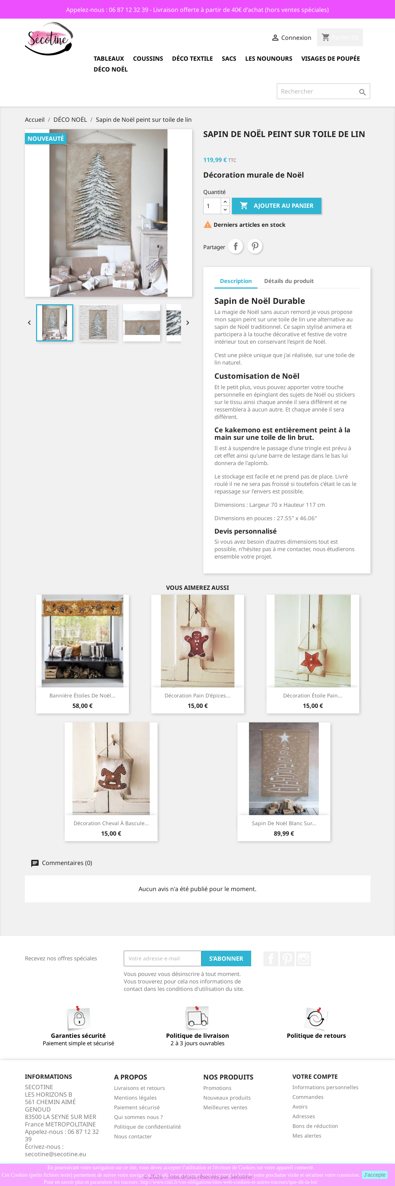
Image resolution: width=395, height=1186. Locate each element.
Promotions (217, 1087)
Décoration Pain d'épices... (197, 695)
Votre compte (315, 1076)
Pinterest (254, 246)
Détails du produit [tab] (289, 280)
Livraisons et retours (139, 1087)
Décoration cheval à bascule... (111, 823)
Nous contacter (133, 1136)
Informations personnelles (325, 1087)
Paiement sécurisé (137, 1107)
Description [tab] (236, 280)
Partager (235, 246)
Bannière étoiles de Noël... (82, 695)
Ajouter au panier (277, 206)
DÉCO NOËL (111, 69)
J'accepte (375, 1175)
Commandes (308, 1096)
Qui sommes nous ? (138, 1116)
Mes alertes (306, 1135)
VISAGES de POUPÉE (330, 58)
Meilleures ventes (225, 1107)
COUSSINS (148, 58)
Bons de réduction (315, 1125)
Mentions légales (135, 1097)
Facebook (270, 958)
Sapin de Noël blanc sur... (284, 823)
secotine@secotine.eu (55, 1154)
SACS (229, 58)
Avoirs (300, 1106)
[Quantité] (212, 206)
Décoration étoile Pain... (312, 695)
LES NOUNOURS (268, 58)
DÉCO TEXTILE (192, 58)
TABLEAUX (109, 58)
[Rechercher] (323, 91)
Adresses (303, 1116)
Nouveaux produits (227, 1097)
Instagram (303, 958)
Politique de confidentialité (147, 1126)
